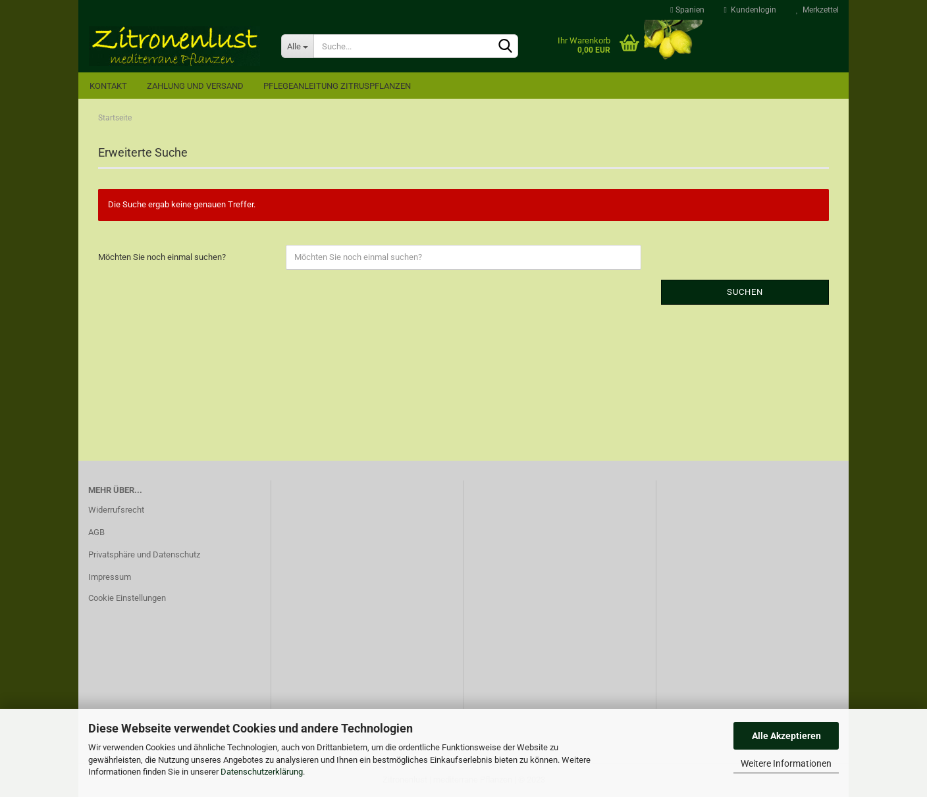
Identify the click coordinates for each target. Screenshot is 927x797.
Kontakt (108, 86)
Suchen (745, 292)
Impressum (109, 577)
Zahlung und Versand (195, 86)
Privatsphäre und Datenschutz (144, 554)
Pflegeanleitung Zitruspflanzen (337, 86)
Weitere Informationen (786, 763)
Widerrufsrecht (116, 510)
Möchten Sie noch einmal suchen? (162, 257)
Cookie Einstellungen (127, 598)
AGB (96, 532)
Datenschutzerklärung (262, 772)
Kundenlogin (750, 9)
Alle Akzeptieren (786, 736)
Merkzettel (817, 9)
